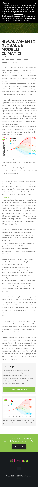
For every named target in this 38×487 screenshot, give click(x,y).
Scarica (19, 446)
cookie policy (19, 14)
